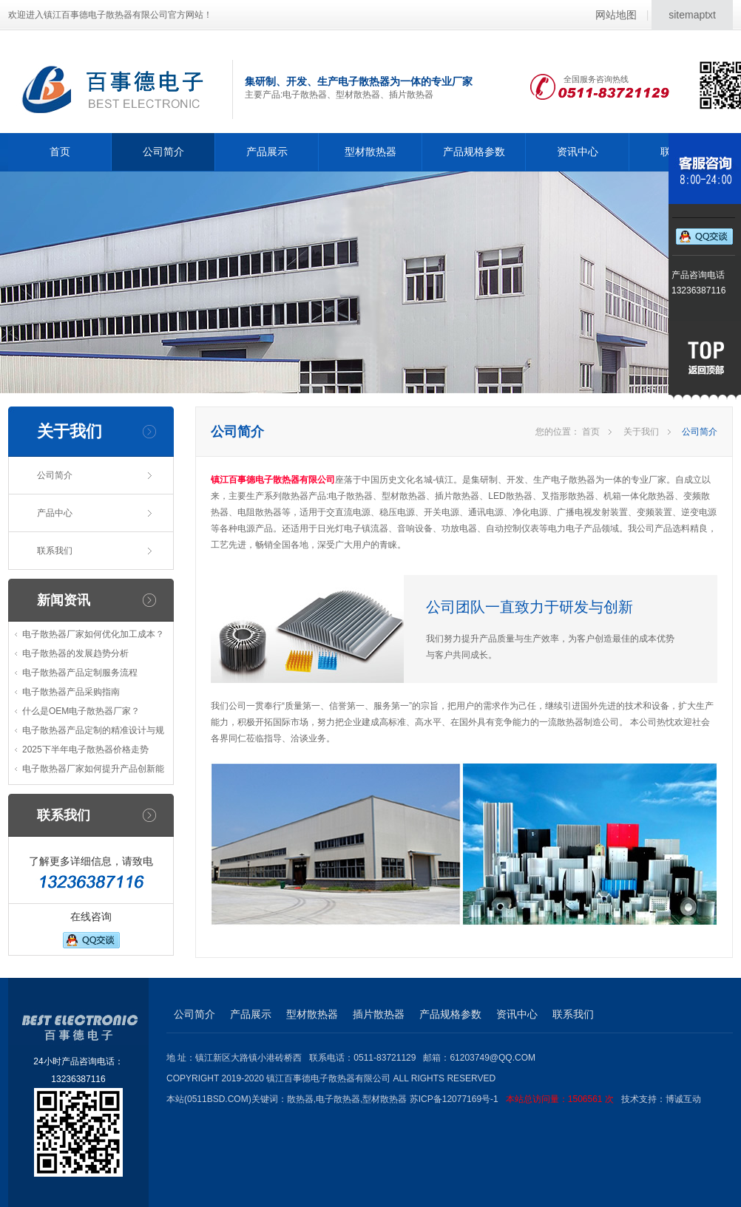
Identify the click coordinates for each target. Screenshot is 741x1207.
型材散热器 (370, 151)
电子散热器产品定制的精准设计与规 (93, 730)
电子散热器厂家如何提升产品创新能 (93, 769)
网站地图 (616, 15)
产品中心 (54, 513)
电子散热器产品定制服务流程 (80, 672)
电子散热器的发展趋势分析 (75, 653)
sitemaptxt (692, 15)
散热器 (300, 1099)
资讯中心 (577, 151)
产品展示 (267, 151)
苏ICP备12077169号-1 (515, 1099)
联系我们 (54, 550)
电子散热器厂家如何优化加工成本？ (93, 634)
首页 (60, 151)
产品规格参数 (474, 151)
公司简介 (163, 151)
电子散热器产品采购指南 (71, 692)
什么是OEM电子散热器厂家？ (81, 711)
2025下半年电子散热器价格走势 (85, 749)
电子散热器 (338, 1099)
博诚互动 (683, 1099)
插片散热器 (379, 1014)
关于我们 (641, 431)
